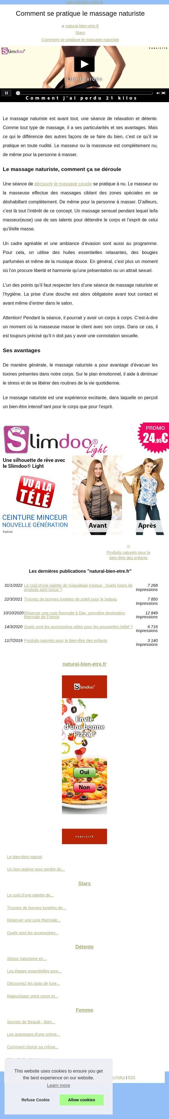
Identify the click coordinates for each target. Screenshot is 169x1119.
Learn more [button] (58, 1085)
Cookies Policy (113, 1077)
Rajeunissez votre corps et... (32, 996)
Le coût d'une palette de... (30, 895)
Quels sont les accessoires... (33, 933)
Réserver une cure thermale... (34, 920)
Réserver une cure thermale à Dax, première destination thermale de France (74, 615)
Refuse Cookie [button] (35, 1100)
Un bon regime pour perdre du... (36, 869)
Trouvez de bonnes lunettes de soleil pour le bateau (70, 599)
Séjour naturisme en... (27, 958)
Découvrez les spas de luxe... (33, 983)
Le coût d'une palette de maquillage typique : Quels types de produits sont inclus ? (78, 587)
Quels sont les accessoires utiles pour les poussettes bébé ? (78, 627)
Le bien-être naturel (24, 857)
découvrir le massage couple (63, 183)
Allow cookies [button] (81, 1100)
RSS (131, 1077)
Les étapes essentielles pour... (34, 971)
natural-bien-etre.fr (82, 26)
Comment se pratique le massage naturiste (80, 39)
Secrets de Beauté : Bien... (31, 1022)
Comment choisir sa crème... (33, 1047)
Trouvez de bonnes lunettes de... (36, 907)
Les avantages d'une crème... (33, 1034)
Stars (80, 32)
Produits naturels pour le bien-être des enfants (128, 555)
